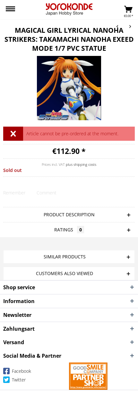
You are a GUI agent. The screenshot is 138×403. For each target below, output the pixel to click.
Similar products (65, 257)
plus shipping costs (81, 164)
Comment (46, 193)
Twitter (14, 381)
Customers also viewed (64, 273)
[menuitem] (10, 9)
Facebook (17, 372)
